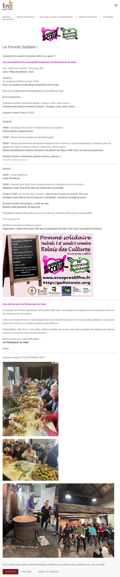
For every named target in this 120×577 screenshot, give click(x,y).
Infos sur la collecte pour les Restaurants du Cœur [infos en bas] (33, 91)
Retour (6, 348)
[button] (116, 5)
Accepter (10, 572)
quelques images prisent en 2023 (18, 113)
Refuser (26, 572)
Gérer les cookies (48, 572)
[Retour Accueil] (8, 5)
